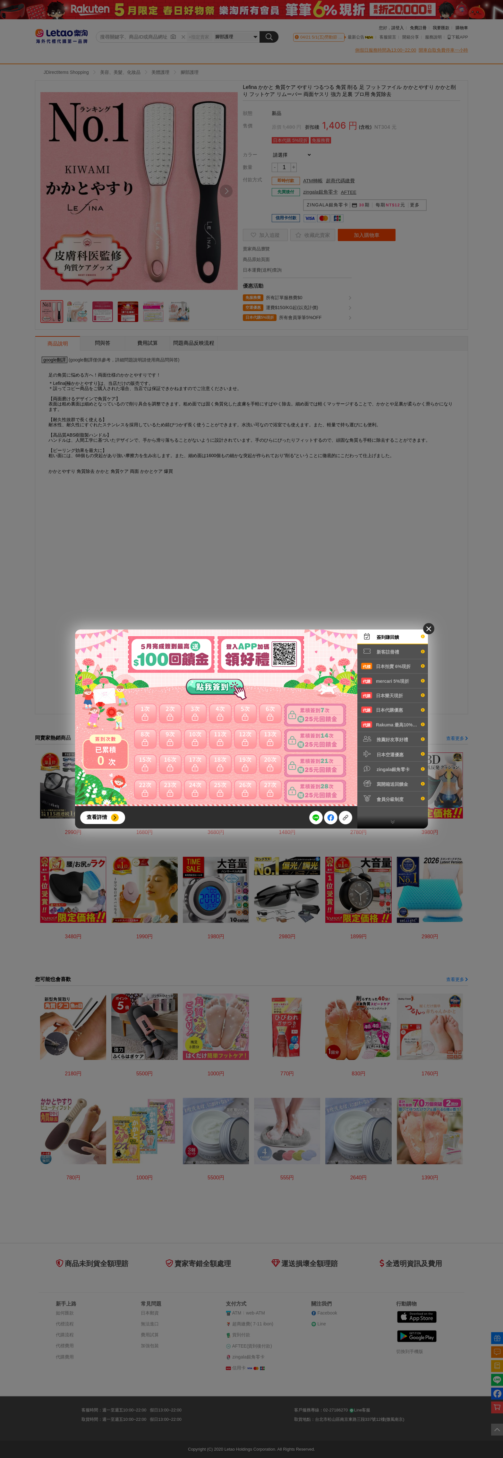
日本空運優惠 (393, 754)
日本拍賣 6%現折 (393, 666)
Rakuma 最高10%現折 (393, 724)
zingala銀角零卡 (393, 769)
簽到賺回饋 (393, 636)
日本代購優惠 (393, 710)
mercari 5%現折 (393, 681)
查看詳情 (97, 817)
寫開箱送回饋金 (393, 783)
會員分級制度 (393, 798)
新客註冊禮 (393, 651)
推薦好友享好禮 (393, 739)
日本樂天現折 (393, 695)
